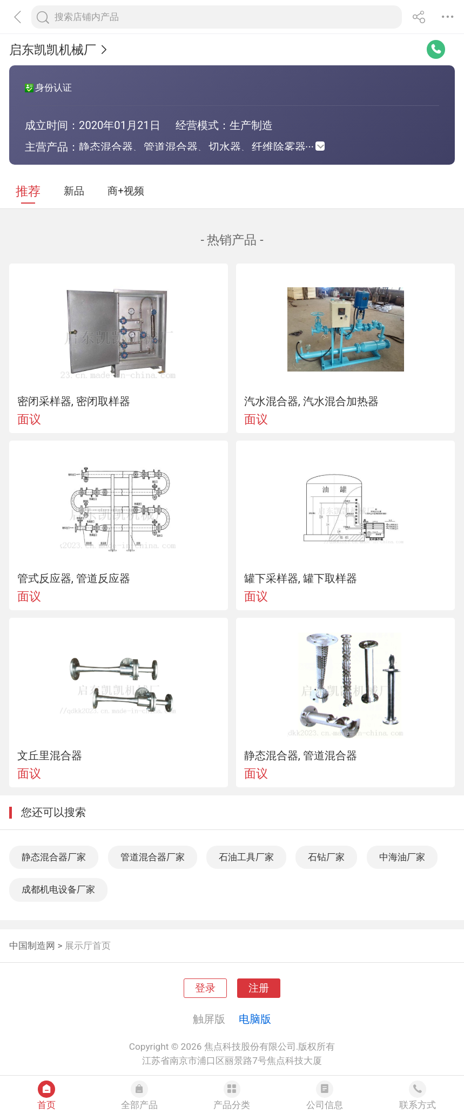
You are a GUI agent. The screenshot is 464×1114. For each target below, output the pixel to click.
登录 (205, 988)
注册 (258, 988)
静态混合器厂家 (54, 857)
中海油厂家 (402, 857)
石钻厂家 (326, 857)
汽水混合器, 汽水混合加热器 (311, 401)
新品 (74, 191)
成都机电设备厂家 (58, 889)
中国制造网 (32, 945)
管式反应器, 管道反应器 (73, 578)
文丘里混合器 (49, 755)
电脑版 (255, 1018)
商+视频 (125, 191)
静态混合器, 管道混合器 (300, 755)
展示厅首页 (88, 945)
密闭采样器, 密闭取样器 (73, 401)
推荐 (28, 191)
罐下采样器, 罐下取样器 (300, 578)
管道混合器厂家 (152, 857)
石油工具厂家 (246, 857)
